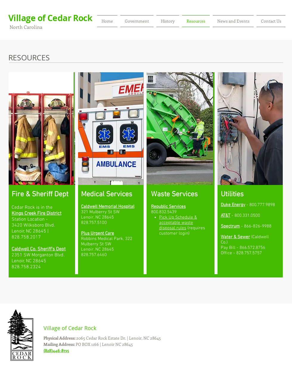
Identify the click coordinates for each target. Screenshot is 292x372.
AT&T (225, 215)
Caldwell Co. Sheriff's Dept (39, 249)
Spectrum (230, 226)
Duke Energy (233, 205)
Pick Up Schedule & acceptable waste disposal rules (178, 223)
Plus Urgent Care (97, 233)
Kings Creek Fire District (36, 213)
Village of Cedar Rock (50, 18)
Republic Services (168, 206)
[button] (137, 21)
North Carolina (25, 27)
